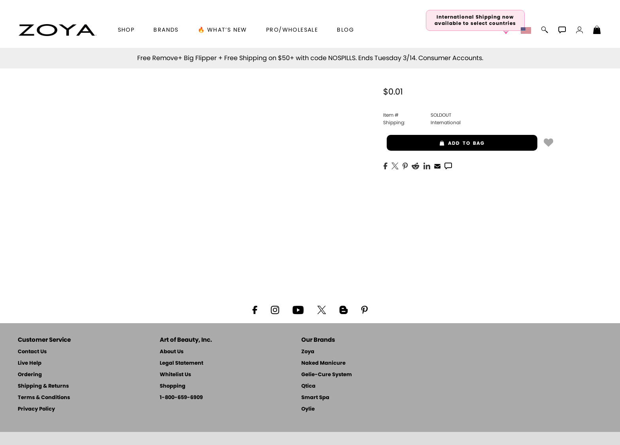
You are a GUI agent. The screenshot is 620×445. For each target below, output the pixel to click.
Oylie (308, 409)
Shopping (172, 386)
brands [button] (165, 30)
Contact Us (32, 351)
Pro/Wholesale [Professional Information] (292, 30)
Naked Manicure (323, 363)
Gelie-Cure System (326, 374)
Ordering (30, 374)
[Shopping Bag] (597, 31)
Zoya (307, 351)
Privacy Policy (36, 409)
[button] (57, 30)
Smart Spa (315, 397)
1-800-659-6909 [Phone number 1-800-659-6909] (181, 397)
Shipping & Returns (43, 386)
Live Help (30, 363)
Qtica (308, 386)
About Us (171, 351)
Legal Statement (181, 363)
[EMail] (437, 165)
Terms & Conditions (44, 397)
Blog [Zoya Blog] (345, 30)
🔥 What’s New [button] (222, 30)
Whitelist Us (175, 374)
